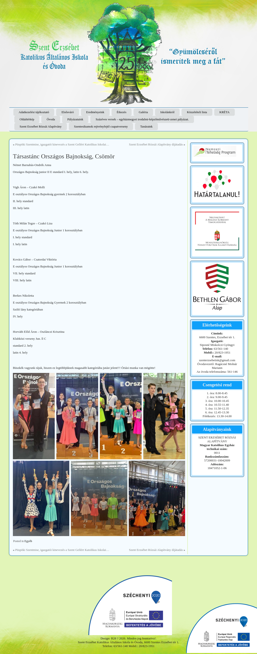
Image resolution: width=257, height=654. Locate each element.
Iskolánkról (167, 112)
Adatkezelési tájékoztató (34, 112)
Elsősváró (67, 112)
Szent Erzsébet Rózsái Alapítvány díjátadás (156, 144)
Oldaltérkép (27, 119)
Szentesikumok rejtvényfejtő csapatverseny (101, 126)
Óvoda (51, 119)
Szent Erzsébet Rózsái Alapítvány (41, 126)
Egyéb (28, 541)
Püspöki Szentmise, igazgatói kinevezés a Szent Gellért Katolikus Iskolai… (62, 144)
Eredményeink (95, 112)
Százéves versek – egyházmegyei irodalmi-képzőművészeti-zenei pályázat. (142, 119)
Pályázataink (75, 119)
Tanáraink (146, 126)
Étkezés (121, 112)
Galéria (143, 112)
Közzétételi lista (197, 112)
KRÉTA (225, 112)
